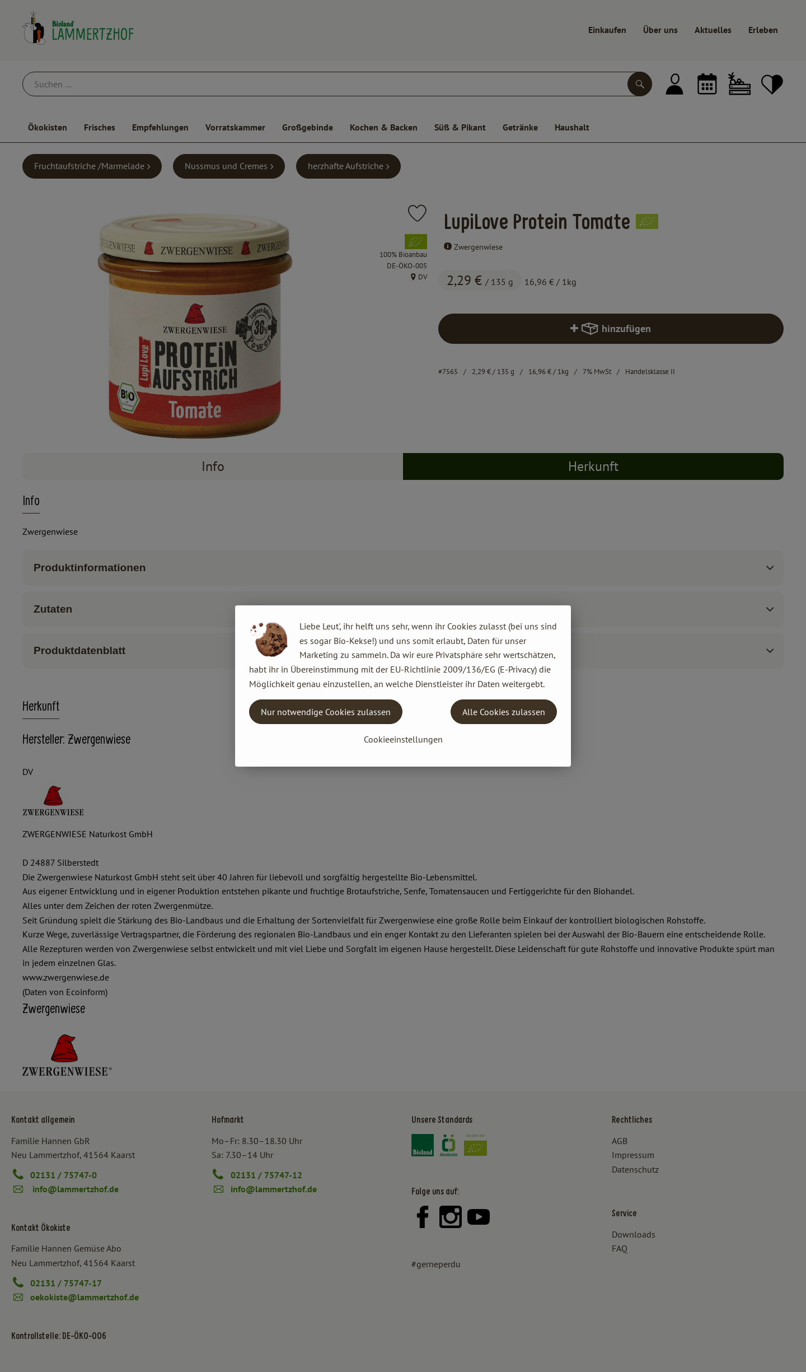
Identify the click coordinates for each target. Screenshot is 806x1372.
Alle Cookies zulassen (503, 711)
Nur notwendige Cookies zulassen (326, 711)
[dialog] (403, 686)
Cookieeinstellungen (403, 739)
